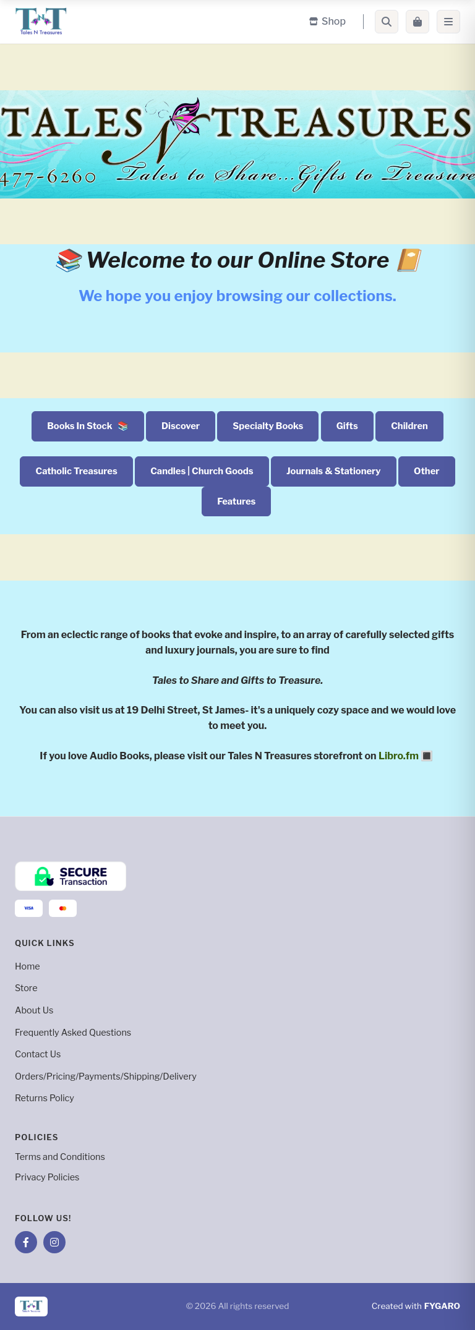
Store (26, 988)
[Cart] (417, 21)
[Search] (386, 21)
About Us (34, 1010)
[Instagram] (54, 1242)
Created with (416, 1306)
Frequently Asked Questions (73, 1032)
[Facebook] (26, 1242)
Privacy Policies (47, 1177)
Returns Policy (44, 1098)
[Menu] (448, 21)
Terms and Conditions (60, 1156)
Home (27, 966)
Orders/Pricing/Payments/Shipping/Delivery (106, 1076)
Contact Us (38, 1054)
